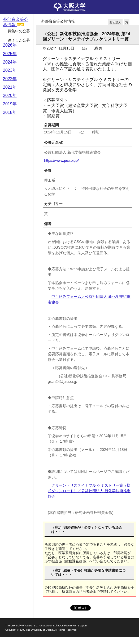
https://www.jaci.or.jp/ (61, 160)
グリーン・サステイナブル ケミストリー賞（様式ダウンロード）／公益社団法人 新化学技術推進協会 (89, 491)
